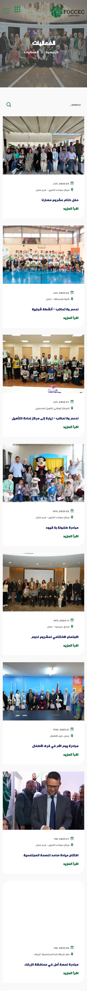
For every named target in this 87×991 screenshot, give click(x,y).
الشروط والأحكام (65, 907)
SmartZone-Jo (43, 981)
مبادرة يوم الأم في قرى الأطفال (55, 746)
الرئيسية (52, 52)
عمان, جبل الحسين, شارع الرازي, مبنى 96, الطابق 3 (37, 937)
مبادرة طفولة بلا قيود (62, 527)
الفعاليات (70, 885)
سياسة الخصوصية (63, 896)
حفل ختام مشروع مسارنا (60, 200)
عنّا (75, 863)
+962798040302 (58, 949)
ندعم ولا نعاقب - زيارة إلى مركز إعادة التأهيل (45, 418)
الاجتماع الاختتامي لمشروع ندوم (54, 637)
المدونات (70, 874)
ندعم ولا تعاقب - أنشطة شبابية (55, 309)
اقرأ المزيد (70, 208)
